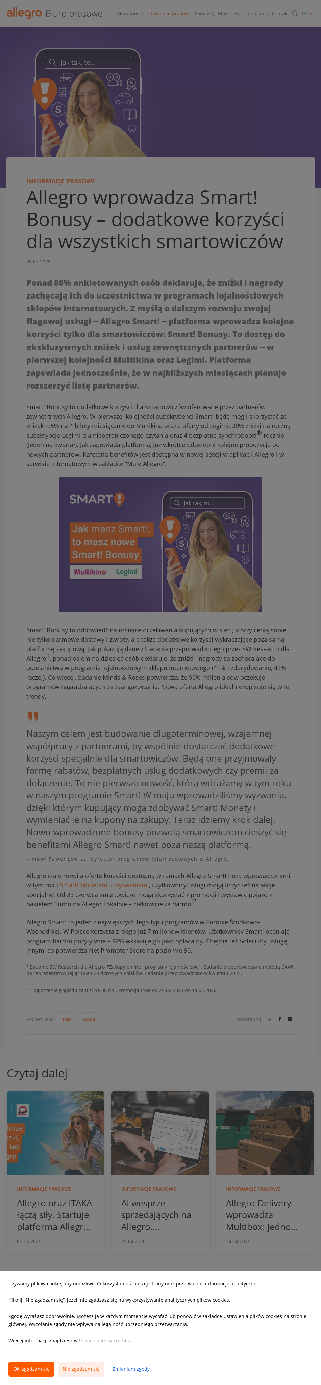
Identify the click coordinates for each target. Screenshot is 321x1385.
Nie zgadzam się (81, 1369)
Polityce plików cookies (104, 1340)
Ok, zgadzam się (31, 1369)
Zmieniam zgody (131, 1369)
